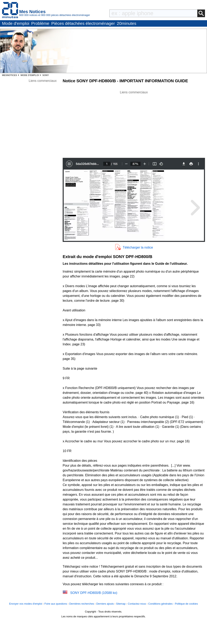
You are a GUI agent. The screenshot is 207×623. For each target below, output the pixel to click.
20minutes (126, 23)
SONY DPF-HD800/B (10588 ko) (93, 593)
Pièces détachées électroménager (83, 23)
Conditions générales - (161, 603)
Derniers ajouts (105, 603)
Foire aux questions (55, 603)
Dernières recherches (81, 603)
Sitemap (121, 603)
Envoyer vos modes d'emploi (25, 603)
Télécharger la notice (138, 247)
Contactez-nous (137, 603)
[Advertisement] (134, 123)
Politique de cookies (186, 603)
